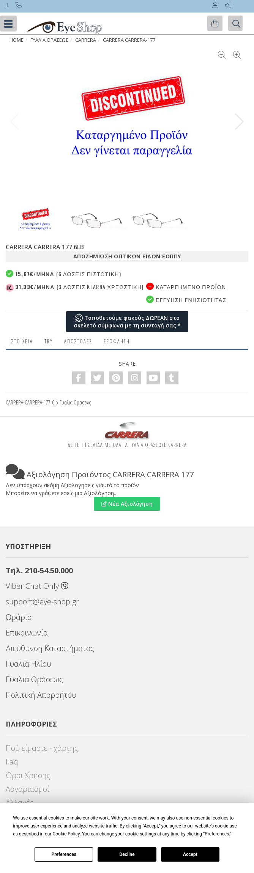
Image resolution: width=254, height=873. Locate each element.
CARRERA (85, 40)
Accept (190, 854)
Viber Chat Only (37, 586)
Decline (126, 854)
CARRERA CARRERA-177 (129, 40)
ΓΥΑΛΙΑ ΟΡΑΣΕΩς (49, 40)
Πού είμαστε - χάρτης (42, 748)
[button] (239, 121)
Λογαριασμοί (27, 789)
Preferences (63, 854)
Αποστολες (78, 341)
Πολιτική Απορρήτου (41, 695)
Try (48, 341)
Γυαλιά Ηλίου (28, 664)
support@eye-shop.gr (42, 601)
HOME (16, 40)
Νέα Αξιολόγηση (127, 503)
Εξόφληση (117, 341)
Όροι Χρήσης (28, 775)
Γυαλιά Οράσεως (34, 679)
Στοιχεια (22, 341)
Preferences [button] (217, 834)
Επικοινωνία (27, 633)
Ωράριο (19, 617)
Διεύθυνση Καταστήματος (50, 648)
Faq (12, 762)
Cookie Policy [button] (65, 834)
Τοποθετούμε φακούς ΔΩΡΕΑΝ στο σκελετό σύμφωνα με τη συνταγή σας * (127, 321)
